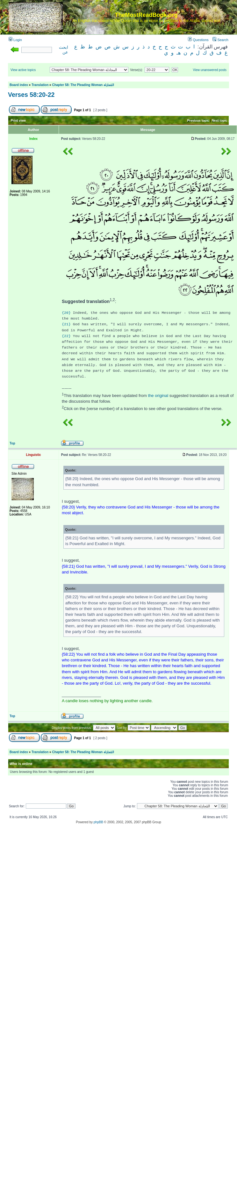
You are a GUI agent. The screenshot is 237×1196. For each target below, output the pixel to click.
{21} (66, 324)
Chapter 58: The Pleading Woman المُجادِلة (83, 85)
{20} (66, 312)
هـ (178, 52)
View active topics (23, 70)
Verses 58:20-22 (31, 94)
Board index (19, 85)
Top (12, 443)
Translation (40, 85)
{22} (66, 336)
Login (15, 40)
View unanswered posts (209, 70)
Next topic (219, 120)
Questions (198, 40)
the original (158, 395)
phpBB (98, 822)
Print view (18, 120)
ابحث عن (63, 49)
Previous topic (198, 120)
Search (220, 40)
